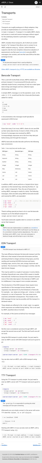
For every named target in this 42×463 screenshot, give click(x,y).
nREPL (4, 2)
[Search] (36, 2)
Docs (11, 2)
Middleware (37, 445)
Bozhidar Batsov (20, 454)
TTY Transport (6, 23)
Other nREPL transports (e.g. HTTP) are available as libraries (20, 69)
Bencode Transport (7, 19)
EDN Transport (6, 21)
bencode (22, 52)
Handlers (4, 445)
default (38, 7)
